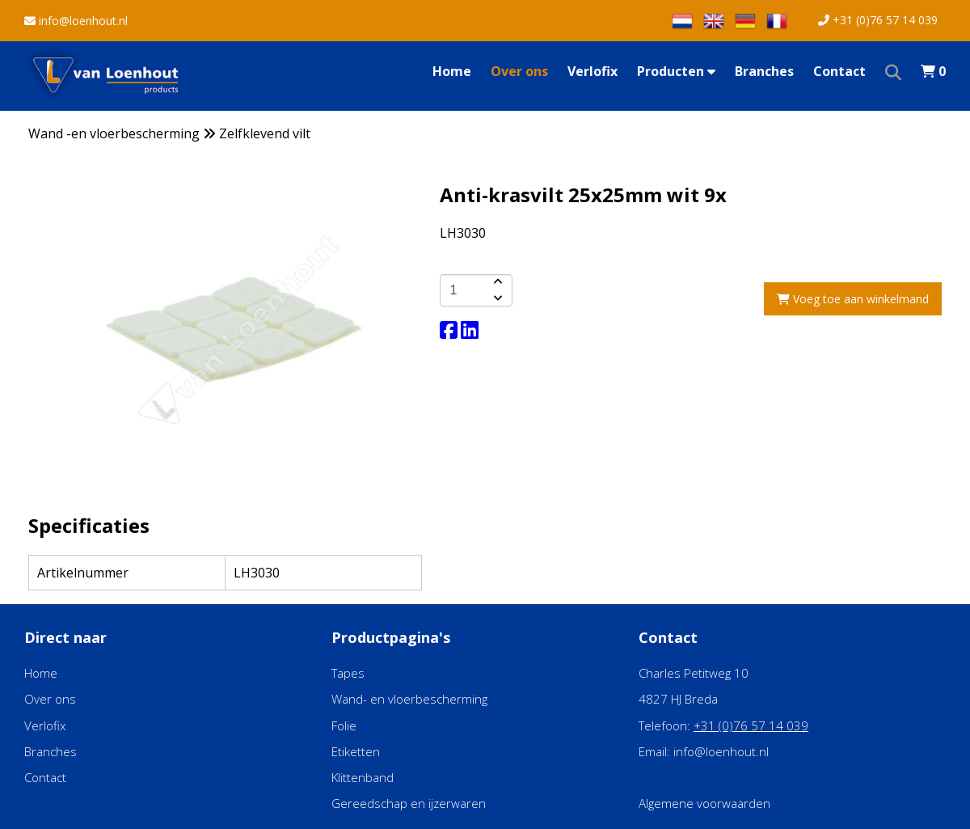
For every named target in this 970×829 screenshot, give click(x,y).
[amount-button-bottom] (496, 298)
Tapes (348, 673)
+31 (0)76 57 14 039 (878, 19)
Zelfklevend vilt (264, 133)
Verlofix (592, 71)
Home (451, 71)
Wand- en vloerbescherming (409, 699)
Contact (839, 71)
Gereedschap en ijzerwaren (408, 803)
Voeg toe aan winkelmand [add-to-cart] (853, 299)
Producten (676, 71)
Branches (764, 71)
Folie (343, 725)
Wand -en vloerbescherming (114, 133)
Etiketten (355, 751)
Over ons (519, 71)
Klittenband (362, 777)
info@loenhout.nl (76, 20)
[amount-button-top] (496, 282)
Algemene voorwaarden (704, 803)
